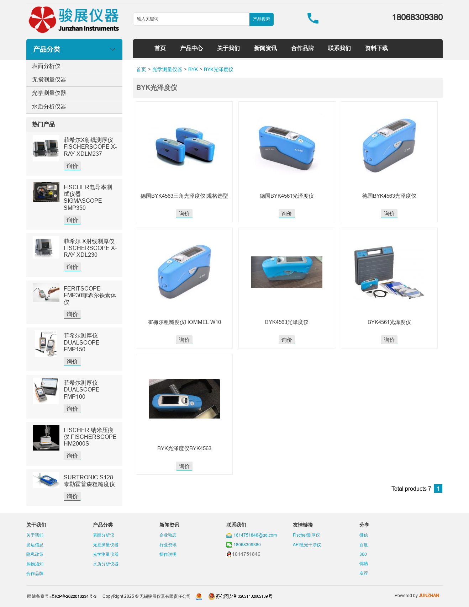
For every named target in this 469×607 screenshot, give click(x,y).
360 (363, 554)
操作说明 (167, 554)
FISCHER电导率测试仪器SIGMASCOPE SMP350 (88, 197)
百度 (363, 544)
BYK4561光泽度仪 (389, 322)
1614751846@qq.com (255, 535)
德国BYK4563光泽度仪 (389, 196)
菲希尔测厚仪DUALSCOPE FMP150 (82, 342)
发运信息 (34, 544)
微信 (363, 535)
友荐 (363, 573)
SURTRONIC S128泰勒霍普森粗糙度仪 (89, 480)
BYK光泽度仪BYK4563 (184, 448)
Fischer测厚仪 (306, 535)
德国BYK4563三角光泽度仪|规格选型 (184, 196)
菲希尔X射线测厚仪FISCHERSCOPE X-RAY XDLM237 (90, 146)
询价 (72, 166)
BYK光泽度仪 (218, 69)
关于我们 (228, 48)
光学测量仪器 (49, 93)
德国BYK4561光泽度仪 (287, 196)
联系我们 (339, 48)
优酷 (363, 563)
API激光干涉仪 (307, 544)
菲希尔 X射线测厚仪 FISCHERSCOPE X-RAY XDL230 (90, 248)
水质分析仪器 (49, 106)
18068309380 (247, 544)
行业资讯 (167, 544)
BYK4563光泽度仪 (287, 322)
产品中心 (191, 48)
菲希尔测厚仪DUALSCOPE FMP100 (82, 389)
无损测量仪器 (49, 79)
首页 (160, 48)
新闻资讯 (265, 48)
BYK (193, 69)
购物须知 (34, 563)
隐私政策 (34, 554)
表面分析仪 (46, 66)
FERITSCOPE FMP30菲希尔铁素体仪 (90, 295)
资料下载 (376, 48)
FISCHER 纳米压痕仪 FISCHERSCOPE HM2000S (90, 437)
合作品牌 (302, 48)
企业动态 (167, 535)
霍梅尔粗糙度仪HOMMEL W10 (184, 322)
